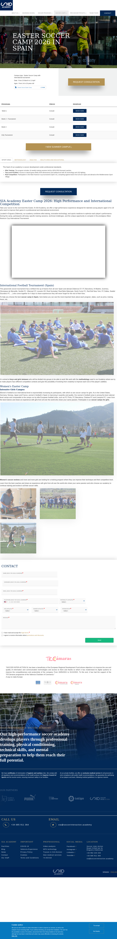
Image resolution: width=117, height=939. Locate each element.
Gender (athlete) (38, 608)
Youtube (71, 855)
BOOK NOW (80, 111)
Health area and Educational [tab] (52, 160)
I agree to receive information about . (22, 635)
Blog (3, 849)
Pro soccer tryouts (78, 13)
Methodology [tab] (20, 160)
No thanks (96, 931)
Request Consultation (86, 82)
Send (99, 640)
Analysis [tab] (33, 160)
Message (5, 617)
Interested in (66, 608)
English (114, 872)
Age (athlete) (8, 608)
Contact (107, 13)
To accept (96, 925)
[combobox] (5, 601)
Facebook (71, 846)
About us (15, 13)
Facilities (5, 846)
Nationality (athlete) (66, 600)
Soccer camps (61, 13)
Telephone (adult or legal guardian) (15, 600)
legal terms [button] (24, 633)
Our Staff (5, 858)
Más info (14, 936)
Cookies (23, 855)
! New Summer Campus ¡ (58, 147)
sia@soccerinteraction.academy (77, 824)
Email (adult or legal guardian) (12, 591)
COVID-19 (24, 846)
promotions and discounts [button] (35, 635)
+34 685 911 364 (21, 824)
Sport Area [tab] (6, 160)
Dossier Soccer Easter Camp (25, 87)
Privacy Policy (26, 852)
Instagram (72, 849)
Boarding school (28, 13)
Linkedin (71, 852)
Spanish (106, 872)
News (3, 852)
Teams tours (93, 13)
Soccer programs (45, 13)
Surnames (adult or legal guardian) (15, 582)
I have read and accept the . (15, 633)
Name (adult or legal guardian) (12, 573)
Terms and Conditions (29, 858)
